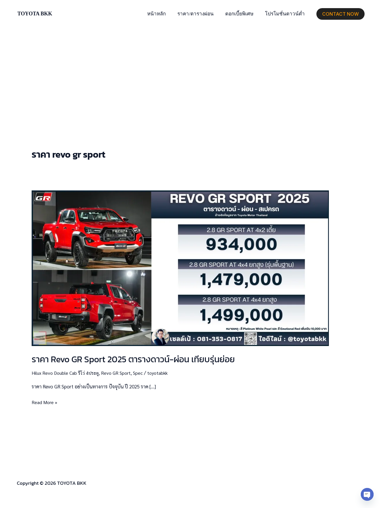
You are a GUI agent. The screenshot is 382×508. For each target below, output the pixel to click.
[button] (340, 14)
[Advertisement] (191, 71)
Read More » (45, 401)
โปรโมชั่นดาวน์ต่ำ (286, 14)
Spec (142, 373)
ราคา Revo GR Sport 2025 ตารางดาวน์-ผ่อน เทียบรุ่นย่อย (133, 359)
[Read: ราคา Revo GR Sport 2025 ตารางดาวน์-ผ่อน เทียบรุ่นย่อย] (180, 267)
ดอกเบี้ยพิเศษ (242, 14)
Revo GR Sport (119, 373)
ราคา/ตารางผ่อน (200, 14)
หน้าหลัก (162, 14)
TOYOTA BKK (34, 14)
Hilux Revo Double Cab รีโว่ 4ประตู (66, 373)
